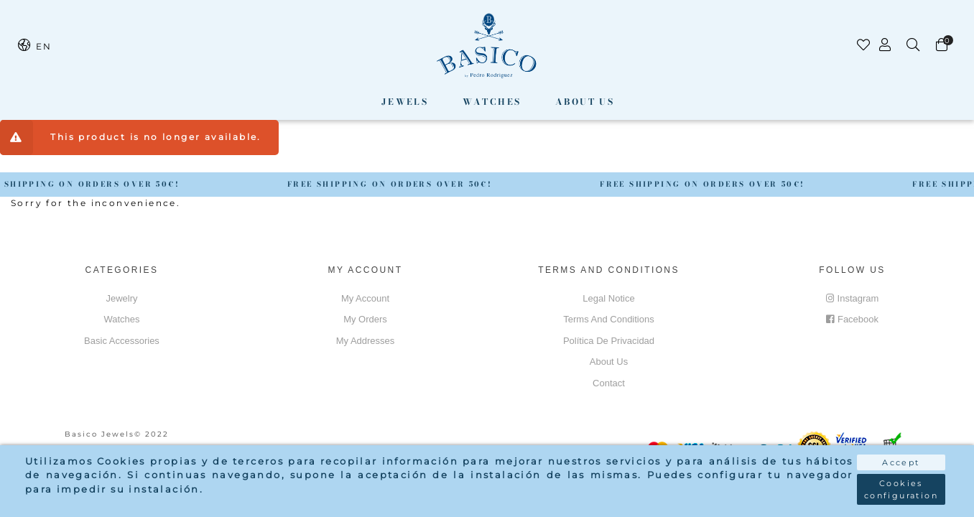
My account (365, 298)
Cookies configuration (901, 489)
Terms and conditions (608, 319)
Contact (609, 383)
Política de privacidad (608, 340)
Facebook (852, 319)
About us (584, 101)
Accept (900, 462)
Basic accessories (121, 340)
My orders (365, 319)
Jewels (404, 101)
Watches (492, 101)
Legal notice (608, 298)
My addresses (365, 340)
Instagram (852, 298)
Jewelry (121, 298)
